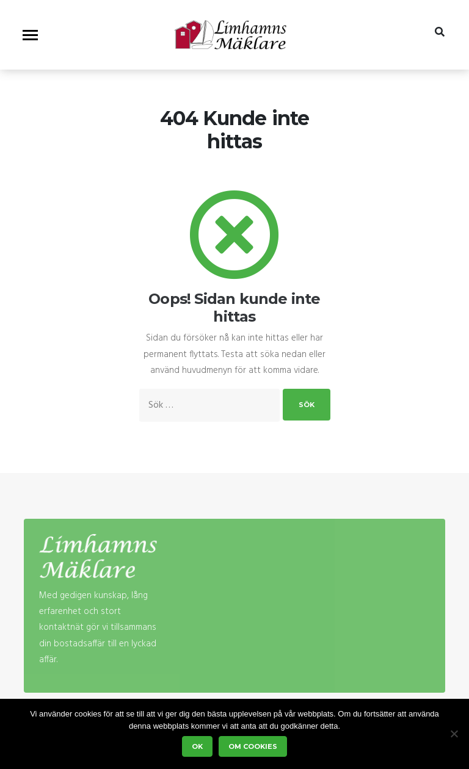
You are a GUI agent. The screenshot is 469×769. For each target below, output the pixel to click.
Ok (197, 746)
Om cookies (252, 746)
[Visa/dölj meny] (30, 35)
